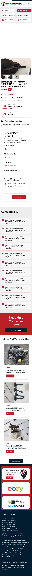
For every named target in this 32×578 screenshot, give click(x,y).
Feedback (14, 564)
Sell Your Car (6, 567)
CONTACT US (23, 15)
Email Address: (8, 162)
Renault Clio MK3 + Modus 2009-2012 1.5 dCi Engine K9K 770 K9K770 (16, 373)
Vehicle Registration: (10, 170)
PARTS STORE (23, 10)
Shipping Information (17, 567)
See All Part (16, 463)
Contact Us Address (18, 569)
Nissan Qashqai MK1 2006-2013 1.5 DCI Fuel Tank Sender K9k (16, 449)
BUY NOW (9, 378)
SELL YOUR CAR (8, 20)
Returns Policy (6, 569)
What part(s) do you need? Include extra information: (12, 179)
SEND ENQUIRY (19, 199)
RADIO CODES (23, 20)
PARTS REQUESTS (8, 15)
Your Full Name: (9, 146)
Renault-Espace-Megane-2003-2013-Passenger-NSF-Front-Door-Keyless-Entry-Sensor (17, 189)
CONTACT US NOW (16, 332)
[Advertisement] (16, 40)
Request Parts (23, 564)
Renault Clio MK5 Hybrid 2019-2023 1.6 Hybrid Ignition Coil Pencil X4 (16, 411)
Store (8, 564)
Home (4, 564)
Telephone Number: (10, 154)
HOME (5, 10)
